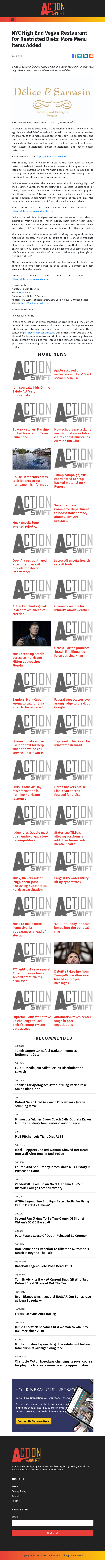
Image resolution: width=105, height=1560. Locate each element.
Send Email (25, 292)
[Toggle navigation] (12, 19)
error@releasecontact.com (39, 332)
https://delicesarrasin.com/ (51, 156)
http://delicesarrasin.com (35, 303)
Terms (15, 1486)
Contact (16, 1501)
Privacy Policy (19, 1491)
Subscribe (53, 1532)
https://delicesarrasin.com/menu (30, 279)
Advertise (17, 1496)
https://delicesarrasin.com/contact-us (33, 211)
